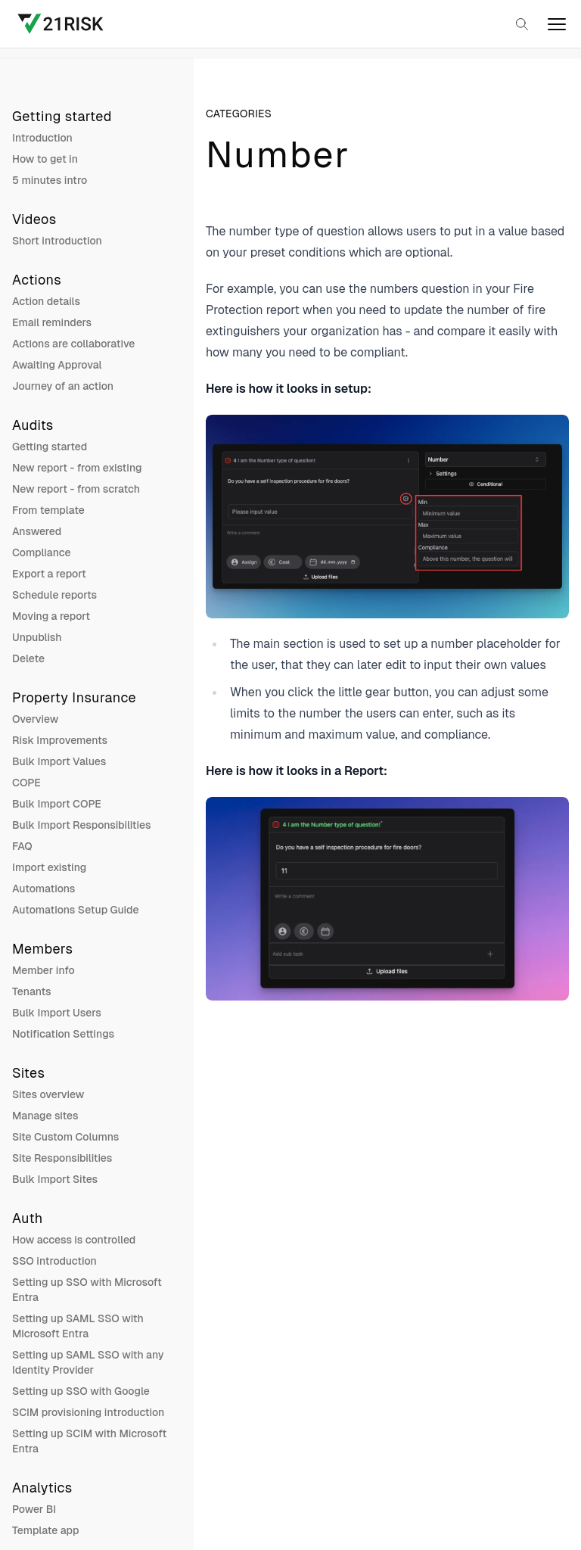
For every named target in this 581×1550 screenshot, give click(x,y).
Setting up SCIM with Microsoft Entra (89, 1441)
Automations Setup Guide (75, 910)
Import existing (49, 867)
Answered (36, 531)
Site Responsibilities (62, 1158)
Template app (45, 1530)
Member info (43, 970)
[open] (557, 24)
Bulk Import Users (56, 1012)
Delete (28, 658)
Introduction (42, 138)
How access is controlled (73, 1240)
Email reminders (52, 322)
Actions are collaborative (73, 343)
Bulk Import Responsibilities (81, 825)
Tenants (31, 991)
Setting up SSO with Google (81, 1391)
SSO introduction (54, 1261)
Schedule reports (54, 595)
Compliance (41, 552)
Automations (43, 888)
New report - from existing (77, 468)
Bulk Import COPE (56, 804)
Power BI (34, 1509)
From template (48, 510)
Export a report (49, 573)
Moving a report (51, 616)
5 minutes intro (49, 180)
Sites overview (48, 1094)
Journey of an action (62, 386)
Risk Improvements (59, 740)
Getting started (49, 446)
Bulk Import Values (59, 761)
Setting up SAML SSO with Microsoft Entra (78, 1326)
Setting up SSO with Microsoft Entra (87, 1289)
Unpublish (37, 637)
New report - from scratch (76, 489)
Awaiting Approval (56, 365)
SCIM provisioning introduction (88, 1412)
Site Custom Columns (65, 1137)
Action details (46, 301)
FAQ (22, 846)
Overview (35, 719)
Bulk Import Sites (55, 1179)
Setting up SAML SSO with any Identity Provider (88, 1362)
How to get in (45, 159)
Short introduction (57, 240)
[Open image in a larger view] (387, 516)
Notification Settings (63, 1034)
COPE (26, 782)
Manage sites (45, 1115)
